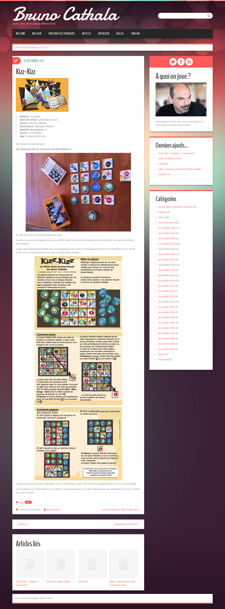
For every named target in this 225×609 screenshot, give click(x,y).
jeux (28, 502)
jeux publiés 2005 (166, 333)
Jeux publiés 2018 (166, 265)
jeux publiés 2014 (166, 286)
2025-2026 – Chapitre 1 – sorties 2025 (176, 153)
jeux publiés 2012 (166, 296)
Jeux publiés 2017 (166, 270)
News (161, 217)
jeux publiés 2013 (131, 509)
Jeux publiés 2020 (166, 254)
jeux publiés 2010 (166, 307)
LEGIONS (83, 581)
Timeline (135, 33)
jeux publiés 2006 (166, 328)
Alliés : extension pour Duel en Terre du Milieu (179, 169)
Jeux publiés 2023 (166, 238)
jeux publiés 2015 (166, 280)
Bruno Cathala (64, 14)
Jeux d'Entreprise (30, 47)
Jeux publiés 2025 (166, 228)
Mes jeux (36, 33)
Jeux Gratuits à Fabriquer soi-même (175, 207)
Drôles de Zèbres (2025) (58, 581)
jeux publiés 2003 (166, 344)
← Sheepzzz (22, 524)
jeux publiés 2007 (166, 323)
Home (18, 47)
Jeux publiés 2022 (166, 244)
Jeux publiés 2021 (166, 249)
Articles (86, 33)
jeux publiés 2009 (166, 312)
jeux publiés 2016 (166, 275)
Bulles (120, 33)
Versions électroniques (62, 33)
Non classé (163, 359)
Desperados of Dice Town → (127, 524)
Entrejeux (103, 33)
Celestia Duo (164, 174)
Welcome (20, 33)
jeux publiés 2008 (166, 317)
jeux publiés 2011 (166, 301)
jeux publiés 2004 (166, 338)
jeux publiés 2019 (166, 259)
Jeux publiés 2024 (166, 233)
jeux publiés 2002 (166, 349)
